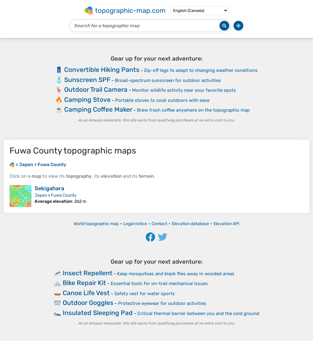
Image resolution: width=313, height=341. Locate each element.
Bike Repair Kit (84, 283)
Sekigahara (49, 188)
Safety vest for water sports (144, 293)
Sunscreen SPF (87, 79)
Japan (41, 195)
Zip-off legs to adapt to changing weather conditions (201, 70)
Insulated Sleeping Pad (98, 313)
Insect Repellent (87, 273)
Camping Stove (87, 99)
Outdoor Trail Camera (95, 89)
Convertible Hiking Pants (101, 69)
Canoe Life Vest (86, 293)
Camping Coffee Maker (98, 109)
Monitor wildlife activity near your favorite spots (184, 90)
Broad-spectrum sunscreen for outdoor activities (168, 80)
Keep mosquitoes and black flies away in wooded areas (175, 273)
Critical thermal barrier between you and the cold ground (198, 313)
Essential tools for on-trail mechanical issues (159, 283)
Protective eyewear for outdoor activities (162, 303)
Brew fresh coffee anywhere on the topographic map (193, 110)
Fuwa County (64, 195)
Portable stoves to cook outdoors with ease (162, 100)
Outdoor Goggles (88, 302)
